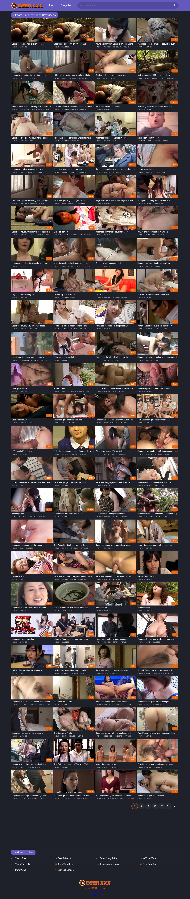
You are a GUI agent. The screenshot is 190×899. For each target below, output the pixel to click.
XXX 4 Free (20, 858)
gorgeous (65, 673)
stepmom (124, 642)
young (126, 47)
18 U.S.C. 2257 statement (95, 892)
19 (155, 806)
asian (15, 47)
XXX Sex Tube (149, 858)
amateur (142, 141)
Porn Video (20, 870)
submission (117, 172)
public (43, 799)
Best (51, 5)
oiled (40, 767)
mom (73, 297)
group (148, 642)
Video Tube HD (22, 864)
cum (21, 548)
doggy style (24, 799)
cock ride (149, 454)
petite (73, 109)
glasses (72, 203)
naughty (33, 767)
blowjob (107, 297)
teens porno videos (109, 864)
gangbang (149, 517)
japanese (23, 47)
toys (42, 203)
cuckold (149, 329)
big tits (165, 141)
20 (161, 806)
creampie (23, 705)
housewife (39, 235)
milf (162, 78)
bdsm (106, 423)
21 (168, 806)
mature (47, 109)
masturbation (86, 235)
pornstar (125, 297)
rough (39, 172)
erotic (22, 172)
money (157, 266)
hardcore (29, 109)
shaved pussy (160, 172)
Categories (65, 5)
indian (64, 78)
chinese (65, 329)
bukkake (74, 454)
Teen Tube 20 (64, 858)
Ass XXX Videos (65, 864)
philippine (116, 579)
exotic (87, 391)
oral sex (83, 329)
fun (21, 109)
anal (99, 78)
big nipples (108, 736)
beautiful (149, 767)
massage (42, 517)
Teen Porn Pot (149, 864)
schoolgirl (117, 47)
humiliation (24, 360)
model (32, 141)
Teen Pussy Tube (108, 858)
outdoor (170, 78)
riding (167, 454)
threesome (159, 203)
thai (124, 579)
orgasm (128, 705)
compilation (150, 235)
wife (31, 235)
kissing (121, 391)
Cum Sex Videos (66, 870)
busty (114, 454)
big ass (157, 141)
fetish (115, 642)
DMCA (95, 895)
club (31, 423)
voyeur (32, 78)
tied (114, 141)
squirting (83, 579)
